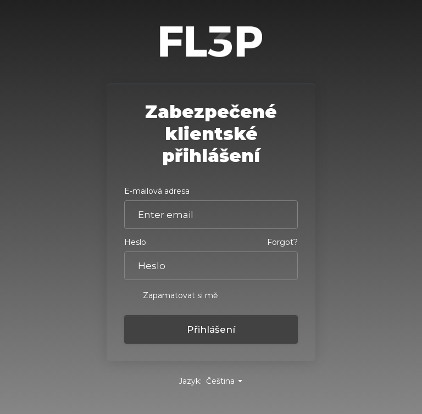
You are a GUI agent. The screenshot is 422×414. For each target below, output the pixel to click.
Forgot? (282, 242)
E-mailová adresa (157, 191)
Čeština (224, 381)
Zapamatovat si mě (171, 295)
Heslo (135, 242)
